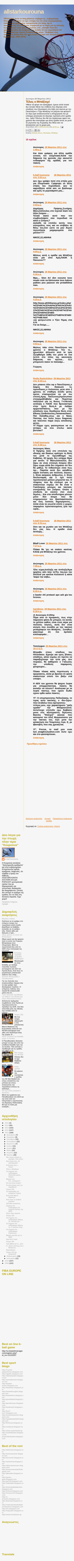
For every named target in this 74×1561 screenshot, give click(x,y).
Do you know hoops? (13, 1183)
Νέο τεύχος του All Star (18, 1054)
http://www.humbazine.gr (11, 1514)
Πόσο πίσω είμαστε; (13, 1213)
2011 (7, 1132)
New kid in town (11, 1239)
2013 (7, 1128)
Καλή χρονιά (17, 1068)
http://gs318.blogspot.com (12, 1481)
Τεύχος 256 (10, 1189)
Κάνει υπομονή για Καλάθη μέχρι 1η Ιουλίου (12, 1037)
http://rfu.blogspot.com (11, 1509)
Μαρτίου (10, 1155)
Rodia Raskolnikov (43, 378)
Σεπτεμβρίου (12, 1141)
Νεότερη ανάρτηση (34, 818)
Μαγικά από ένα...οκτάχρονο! (13, 1180)
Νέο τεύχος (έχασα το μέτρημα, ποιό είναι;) (14, 1158)
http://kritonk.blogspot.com (12, 1491)
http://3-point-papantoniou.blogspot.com (12, 1371)
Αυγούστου (11, 1144)
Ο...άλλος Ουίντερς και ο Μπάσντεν (15, 1247)
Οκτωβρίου (11, 1139)
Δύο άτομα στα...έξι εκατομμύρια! (13, 1162)
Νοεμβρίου (11, 1137)
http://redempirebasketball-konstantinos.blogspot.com (12, 1506)
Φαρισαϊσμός (11, 1250)
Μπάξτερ (54, 133)
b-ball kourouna (41, 175)
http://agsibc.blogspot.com (12, 1374)
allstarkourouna (24, 11)
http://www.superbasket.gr (12, 1431)
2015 (7, 1123)
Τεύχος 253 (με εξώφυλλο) (11, 1253)
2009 (7, 1263)
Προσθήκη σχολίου (37, 744)
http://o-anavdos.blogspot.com (11, 1498)
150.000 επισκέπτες (13, 1203)
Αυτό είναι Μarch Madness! (12, 1196)
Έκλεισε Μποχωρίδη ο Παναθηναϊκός (10, 977)
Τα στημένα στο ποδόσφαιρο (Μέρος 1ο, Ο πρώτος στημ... (15, 1225)
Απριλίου (10, 1153)
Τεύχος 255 (10, 1215)
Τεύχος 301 (18, 1015)
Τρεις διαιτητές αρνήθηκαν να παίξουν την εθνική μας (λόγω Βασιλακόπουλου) (12, 997)
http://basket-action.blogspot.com (10, 1384)
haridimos (38, 609)
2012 (7, 1130)
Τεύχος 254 (10, 1241)
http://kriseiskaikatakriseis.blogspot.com (12, 1488)
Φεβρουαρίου (12, 1256)
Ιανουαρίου (11, 1258)
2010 (7, 1261)
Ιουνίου (10, 1148)
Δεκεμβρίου (11, 1135)
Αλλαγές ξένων (37, 133)
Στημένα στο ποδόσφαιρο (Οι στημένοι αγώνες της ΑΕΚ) (14, 1208)
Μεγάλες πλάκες (8, 919)
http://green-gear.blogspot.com (9, 1478)
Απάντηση (38, 166)
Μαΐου (9, 1150)
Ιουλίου (10, 1146)
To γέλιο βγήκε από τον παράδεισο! (14, 1186)
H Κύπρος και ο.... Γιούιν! (12, 1166)
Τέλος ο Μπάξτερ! (12, 1169)
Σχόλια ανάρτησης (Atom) (48, 826)
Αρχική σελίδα (48, 819)
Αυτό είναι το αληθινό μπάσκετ (13, 1200)
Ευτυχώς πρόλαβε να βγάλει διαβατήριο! (19, 956)
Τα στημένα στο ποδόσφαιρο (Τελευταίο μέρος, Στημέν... (13, 1174)
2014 (7, 1125)
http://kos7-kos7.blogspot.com (9, 1412)
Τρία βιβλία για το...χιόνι (14, 1244)
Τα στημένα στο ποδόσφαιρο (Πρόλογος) (11, 1231)
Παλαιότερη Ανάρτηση (62, 818)
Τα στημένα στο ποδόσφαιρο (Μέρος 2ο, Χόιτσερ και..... (14, 1219)
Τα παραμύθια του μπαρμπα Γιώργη (13, 1192)
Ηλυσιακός (47, 133)
